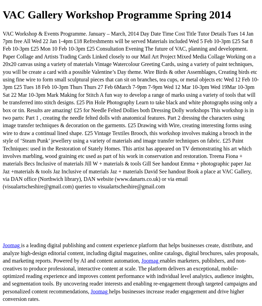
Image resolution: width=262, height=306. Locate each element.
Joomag (12, 245)
